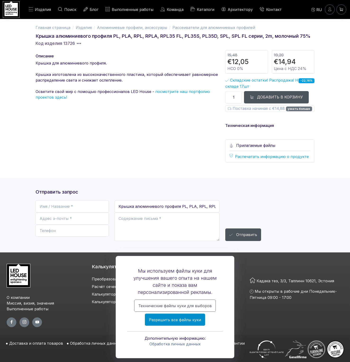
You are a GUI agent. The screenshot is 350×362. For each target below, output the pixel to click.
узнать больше (299, 109)
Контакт (271, 9)
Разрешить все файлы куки (175, 319)
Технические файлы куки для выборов (175, 305)
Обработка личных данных (175, 344)
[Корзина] (341, 9)
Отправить (243, 235)
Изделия (40, 9)
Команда (172, 9)
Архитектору (237, 9)
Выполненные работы (129, 9)
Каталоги (202, 9)
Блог (90, 9)
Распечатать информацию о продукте (272, 156)
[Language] (316, 9)
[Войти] (330, 9)
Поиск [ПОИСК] (67, 9)
